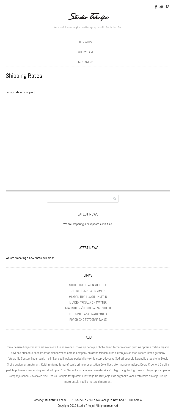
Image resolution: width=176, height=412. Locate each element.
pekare (69, 358)
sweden (69, 347)
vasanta (35, 347)
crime (80, 364)
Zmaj (63, 370)
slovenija (120, 353)
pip (95, 347)
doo (49, 370)
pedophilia (80, 358)
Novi (45, 376)
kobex (132, 376)
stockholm (153, 358)
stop (99, 358)
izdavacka (108, 358)
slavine (30, 370)
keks (145, 376)
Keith (44, 364)
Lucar (60, 347)
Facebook (156, 6)
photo (101, 347)
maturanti (34, 364)
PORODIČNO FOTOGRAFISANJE (88, 320)
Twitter (161, 6)
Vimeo (167, 6)
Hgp (133, 370)
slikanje (153, 376)
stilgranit (41, 370)
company (81, 353)
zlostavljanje (102, 376)
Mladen (103, 353)
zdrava (45, 347)
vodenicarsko (67, 353)
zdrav (9, 347)
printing (136, 347)
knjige (56, 370)
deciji (61, 358)
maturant (106, 382)
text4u (91, 358)
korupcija (140, 358)
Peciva (53, 376)
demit (109, 347)
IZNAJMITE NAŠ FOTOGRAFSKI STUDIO (88, 308)
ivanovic (126, 347)
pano (36, 353)
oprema (146, 347)
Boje (103, 364)
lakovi (53, 347)
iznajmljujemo (87, 370)
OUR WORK (85, 42)
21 (110, 370)
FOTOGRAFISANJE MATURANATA (88, 314)
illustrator (113, 364)
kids (113, 376)
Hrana (150, 353)
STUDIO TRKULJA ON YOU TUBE (88, 285)
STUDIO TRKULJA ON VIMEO (88, 291)
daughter (125, 370)
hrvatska (93, 353)
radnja (41, 358)
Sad (117, 358)
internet (45, 353)
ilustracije (88, 376)
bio (133, 358)
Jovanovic (36, 376)
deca (90, 347)
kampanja (15, 376)
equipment (21, 364)
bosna (21, 370)
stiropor (125, 358)
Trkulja (163, 376)
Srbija (10, 364)
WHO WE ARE (86, 52)
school (25, 376)
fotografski (74, 376)
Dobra (144, 364)
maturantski (71, 382)
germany (160, 353)
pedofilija (11, 370)
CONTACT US (85, 62)
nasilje (84, 382)
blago (116, 370)
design (18, 347)
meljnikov (51, 358)
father (117, 347)
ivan (128, 353)
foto (139, 376)
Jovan (140, 370)
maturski (94, 382)
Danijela (62, 376)
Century (25, 358)
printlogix (134, 364)
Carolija (164, 364)
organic (165, 347)
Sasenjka (72, 370)
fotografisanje (67, 364)
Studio (164, 358)
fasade (123, 364)
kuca (34, 358)
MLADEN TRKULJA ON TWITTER (88, 302)
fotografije (14, 358)
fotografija (151, 370)
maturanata (139, 353)
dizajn (26, 347)
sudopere (27, 353)
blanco (55, 353)
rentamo (53, 364)
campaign (164, 370)
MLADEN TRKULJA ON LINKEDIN (88, 297)
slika (111, 353)
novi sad (16, 353)
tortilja (156, 347)
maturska (102, 370)
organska (122, 376)
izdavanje (80, 347)
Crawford (153, 364)
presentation (92, 364)
